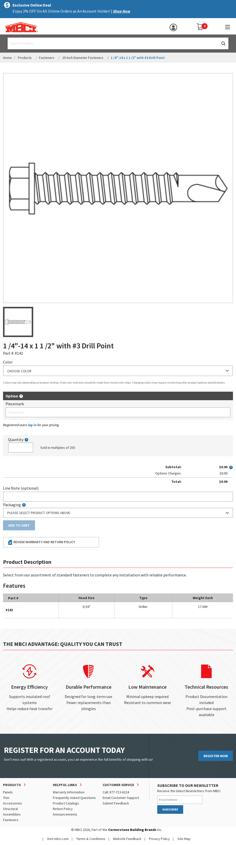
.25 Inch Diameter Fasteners (82, 57)
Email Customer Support (121, 797)
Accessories (12, 803)
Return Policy (63, 808)
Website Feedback (127, 838)
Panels (8, 792)
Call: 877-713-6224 (116, 792)
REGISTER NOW (216, 756)
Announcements (65, 814)
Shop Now (121, 11)
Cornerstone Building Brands (132, 829)
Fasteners (46, 57)
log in (32, 425)
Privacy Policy (159, 838)
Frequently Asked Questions (74, 797)
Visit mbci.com (58, 838)
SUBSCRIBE (170, 809)
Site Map (183, 838)
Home (7, 57)
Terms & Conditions (90, 838)
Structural (10, 808)
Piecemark (15, 403)
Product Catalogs (66, 803)
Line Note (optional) (20, 488)
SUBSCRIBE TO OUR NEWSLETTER (187, 785)
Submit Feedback (116, 803)
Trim (6, 797)
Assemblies (12, 814)
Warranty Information (69, 792)
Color (8, 361)
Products (25, 57)
